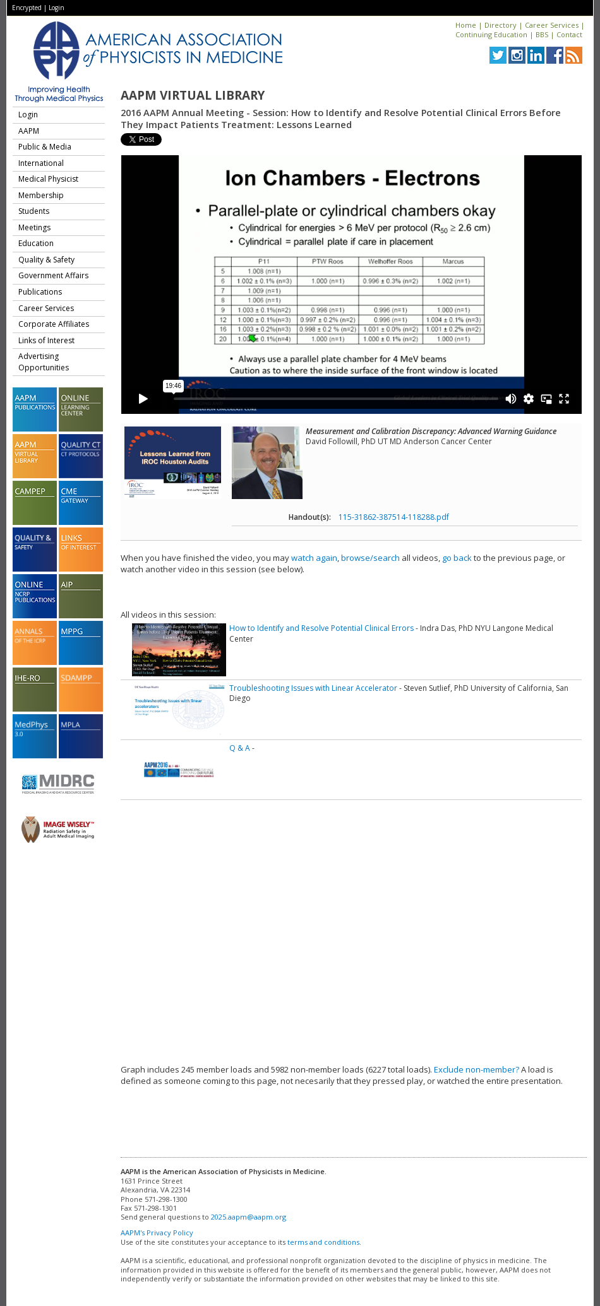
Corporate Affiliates (53, 324)
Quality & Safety (46, 259)
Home (465, 25)
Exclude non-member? (476, 1069)
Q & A (239, 748)
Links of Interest (46, 340)
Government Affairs (53, 275)
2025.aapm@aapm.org (248, 1216)
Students (33, 211)
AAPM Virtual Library (193, 95)
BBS (542, 34)
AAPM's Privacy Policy (157, 1232)
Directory (500, 25)
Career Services (552, 25)
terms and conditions (323, 1242)
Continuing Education (491, 34)
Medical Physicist (48, 179)
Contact (569, 34)
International (41, 163)
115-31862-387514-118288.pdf (394, 517)
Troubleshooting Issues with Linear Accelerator (313, 688)
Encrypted (27, 7)
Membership (41, 195)
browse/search (370, 557)
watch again (314, 557)
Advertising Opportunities (43, 362)
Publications (40, 291)
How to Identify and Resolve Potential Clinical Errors (321, 628)
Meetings (34, 227)
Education (36, 243)
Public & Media (44, 146)
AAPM (28, 131)
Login (56, 7)
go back (457, 557)
